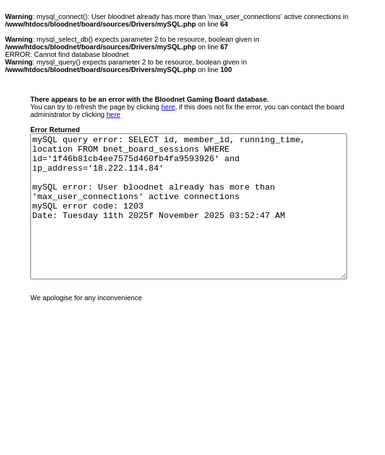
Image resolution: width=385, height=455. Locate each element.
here (168, 107)
